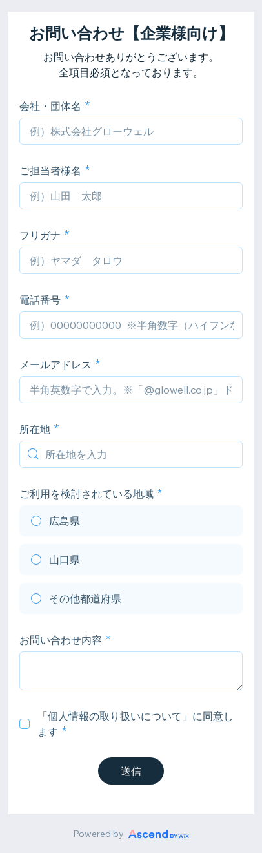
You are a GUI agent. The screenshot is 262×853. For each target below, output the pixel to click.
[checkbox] (24, 724)
